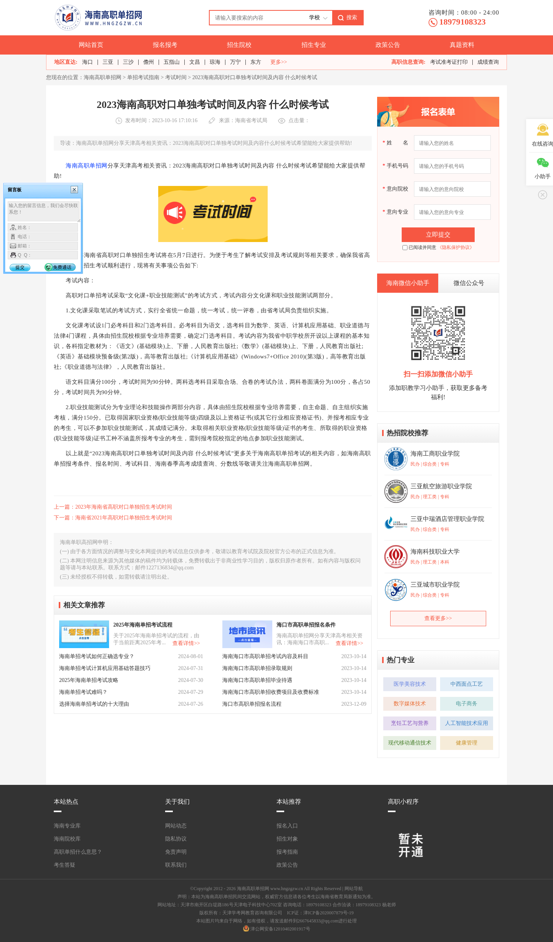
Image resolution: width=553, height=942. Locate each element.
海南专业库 (67, 826)
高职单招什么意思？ (78, 852)
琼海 (215, 62)
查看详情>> (186, 643)
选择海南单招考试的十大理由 (94, 704)
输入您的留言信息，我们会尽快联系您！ (44, 212)
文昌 (194, 62)
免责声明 (176, 852)
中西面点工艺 (466, 684)
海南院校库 (67, 839)
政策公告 (388, 44)
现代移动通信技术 (409, 743)
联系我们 (176, 865)
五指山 (172, 62)
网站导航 (353, 888)
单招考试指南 (143, 77)
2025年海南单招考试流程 (142, 625)
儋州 (148, 62)
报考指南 (287, 852)
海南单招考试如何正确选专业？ (96, 656)
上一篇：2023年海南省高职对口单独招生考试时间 (113, 507)
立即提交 (438, 234)
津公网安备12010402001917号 (280, 929)
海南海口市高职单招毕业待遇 (257, 680)
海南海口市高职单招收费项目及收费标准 (270, 692)
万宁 (235, 62)
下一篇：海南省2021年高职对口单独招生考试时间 (113, 518)
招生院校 (239, 44)
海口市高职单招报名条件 (306, 625)
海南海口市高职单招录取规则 (257, 668)
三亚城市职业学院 (435, 584)
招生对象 (287, 839)
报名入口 (287, 826)
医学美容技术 (410, 684)
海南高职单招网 (102, 77)
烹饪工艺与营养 (410, 723)
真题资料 (462, 44)
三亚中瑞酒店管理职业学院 (447, 519)
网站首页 (91, 44)
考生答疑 (64, 865)
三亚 (108, 62)
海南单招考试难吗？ (83, 692)
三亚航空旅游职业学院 (441, 486)
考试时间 (176, 77)
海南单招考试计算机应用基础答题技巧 (105, 668)
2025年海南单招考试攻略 (88, 680)
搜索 (351, 17)
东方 (255, 62)
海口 (87, 62)
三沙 (128, 62)
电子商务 (466, 703)
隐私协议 (176, 839)
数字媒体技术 (410, 703)
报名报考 (165, 44)
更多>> (278, 62)
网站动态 (176, 826)
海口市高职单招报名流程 (251, 704)
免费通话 (62, 267)
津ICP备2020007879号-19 (328, 912)
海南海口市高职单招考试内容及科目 (265, 656)
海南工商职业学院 (435, 453)
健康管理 (466, 743)
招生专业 (313, 44)
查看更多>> (438, 618)
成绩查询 (488, 62)
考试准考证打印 (449, 62)
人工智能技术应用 (466, 723)
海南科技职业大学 (435, 551)
